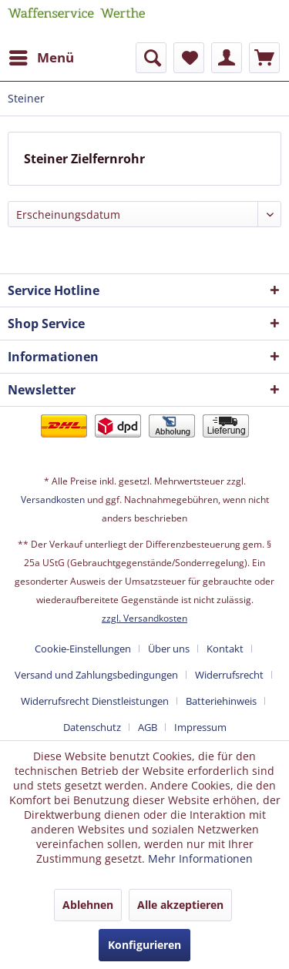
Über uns (169, 649)
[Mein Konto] (226, 57)
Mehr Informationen (200, 858)
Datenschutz (92, 727)
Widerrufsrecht (229, 675)
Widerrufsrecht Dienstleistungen (95, 701)
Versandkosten (53, 499)
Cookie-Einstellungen (83, 649)
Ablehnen (87, 904)
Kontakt (225, 649)
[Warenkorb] (264, 57)
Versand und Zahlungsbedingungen (96, 675)
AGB (147, 727)
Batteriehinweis (221, 701)
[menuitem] (41, 57)
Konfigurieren (144, 944)
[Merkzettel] (188, 57)
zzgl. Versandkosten (144, 618)
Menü (41, 55)
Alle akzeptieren (180, 904)
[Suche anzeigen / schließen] (151, 57)
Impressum (200, 727)
